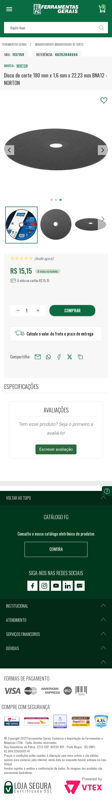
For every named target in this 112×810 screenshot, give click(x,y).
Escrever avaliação (56, 449)
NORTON (22, 65)
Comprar (72, 311)
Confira (56, 549)
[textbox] (56, 27)
